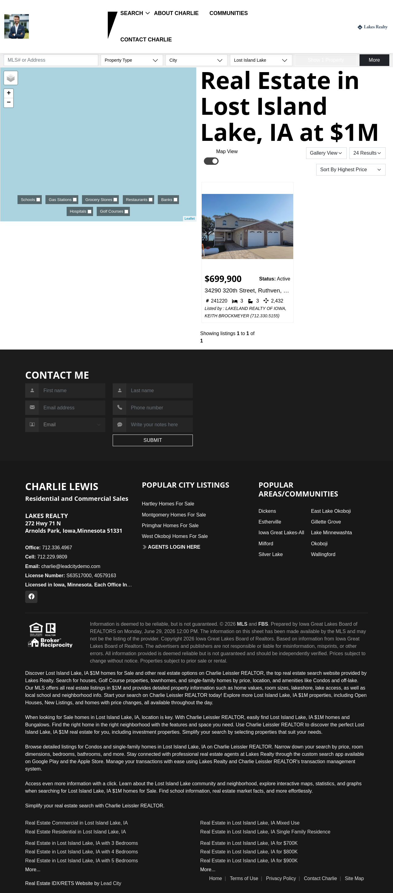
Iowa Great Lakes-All (281, 532)
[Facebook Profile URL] (31, 597)
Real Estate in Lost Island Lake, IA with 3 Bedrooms (81, 843)
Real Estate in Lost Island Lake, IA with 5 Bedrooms (81, 860)
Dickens (267, 511)
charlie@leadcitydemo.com (62, 566)
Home (215, 878)
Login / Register (331, 26)
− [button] (9, 102)
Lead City (111, 883)
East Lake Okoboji (331, 511)
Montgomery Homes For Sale (174, 514)
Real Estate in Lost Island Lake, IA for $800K (249, 851)
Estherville (270, 521)
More (374, 60)
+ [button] (9, 93)
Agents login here (171, 547)
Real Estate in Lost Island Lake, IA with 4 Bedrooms (81, 851)
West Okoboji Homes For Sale (175, 536)
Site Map (354, 878)
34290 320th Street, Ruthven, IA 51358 (247, 290)
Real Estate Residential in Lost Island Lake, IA (75, 831)
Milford (266, 543)
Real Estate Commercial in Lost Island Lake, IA (76, 822)
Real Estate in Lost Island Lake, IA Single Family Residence (265, 831)
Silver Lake (271, 554)
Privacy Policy (281, 878)
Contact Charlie (146, 40)
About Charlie (176, 13)
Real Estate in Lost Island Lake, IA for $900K (249, 860)
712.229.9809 (50, 35)
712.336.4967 (48, 547)
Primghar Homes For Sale (170, 525)
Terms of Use (244, 878)
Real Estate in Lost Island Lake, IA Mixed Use (250, 822)
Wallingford (323, 554)
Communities (228, 13)
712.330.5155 (265, 315)
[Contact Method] (72, 425)
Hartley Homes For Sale (168, 503)
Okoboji (319, 543)
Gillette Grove (326, 521)
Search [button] (131, 13)
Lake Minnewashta (331, 532)
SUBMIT (152, 440)
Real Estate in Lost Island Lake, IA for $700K (249, 843)
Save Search (285, 153)
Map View (227, 151)
